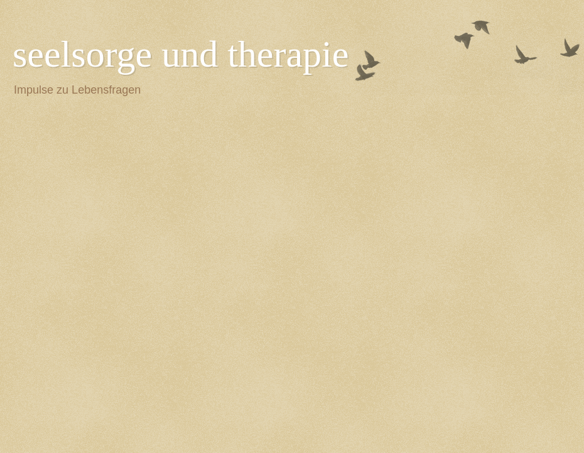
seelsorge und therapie (181, 54)
